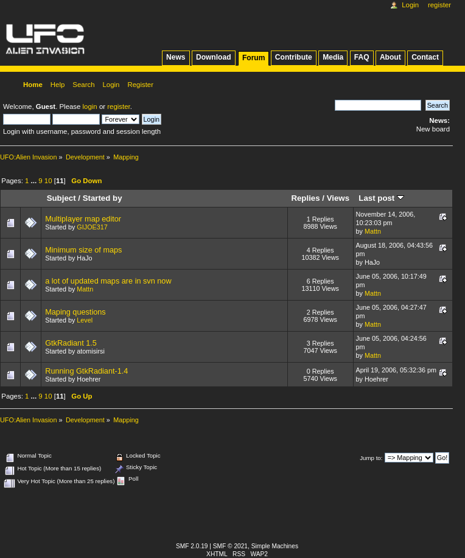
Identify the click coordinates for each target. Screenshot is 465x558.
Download (213, 57)
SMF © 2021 (230, 546)
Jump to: (371, 458)
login (90, 106)
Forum (253, 58)
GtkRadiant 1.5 (71, 343)
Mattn (373, 231)
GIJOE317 (92, 227)
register (118, 106)
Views (338, 198)
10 (48, 180)
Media (333, 57)
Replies (305, 198)
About (390, 57)
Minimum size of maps (83, 250)
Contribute (293, 57)
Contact (425, 57)
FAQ (361, 57)
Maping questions (75, 312)
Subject (61, 198)
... (35, 180)
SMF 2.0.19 (192, 546)
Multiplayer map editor (83, 219)
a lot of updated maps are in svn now (108, 281)
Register (439, 5)
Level (85, 320)
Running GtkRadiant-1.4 (86, 371)
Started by (102, 198)
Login (410, 5)
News (175, 57)
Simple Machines (274, 546)
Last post (381, 198)
